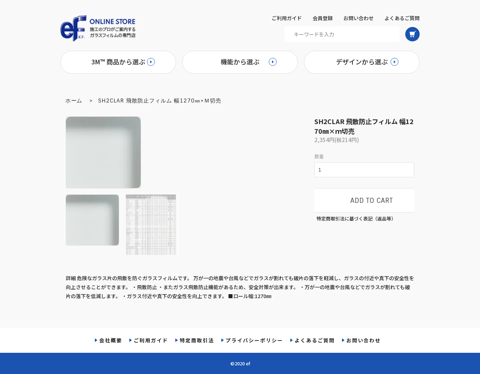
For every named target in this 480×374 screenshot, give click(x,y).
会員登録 (323, 18)
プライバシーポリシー (254, 340)
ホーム (73, 100)
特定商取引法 (197, 340)
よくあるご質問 (402, 18)
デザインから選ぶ (362, 61)
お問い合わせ (358, 18)
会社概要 (110, 340)
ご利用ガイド (287, 18)
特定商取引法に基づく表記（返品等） (356, 218)
